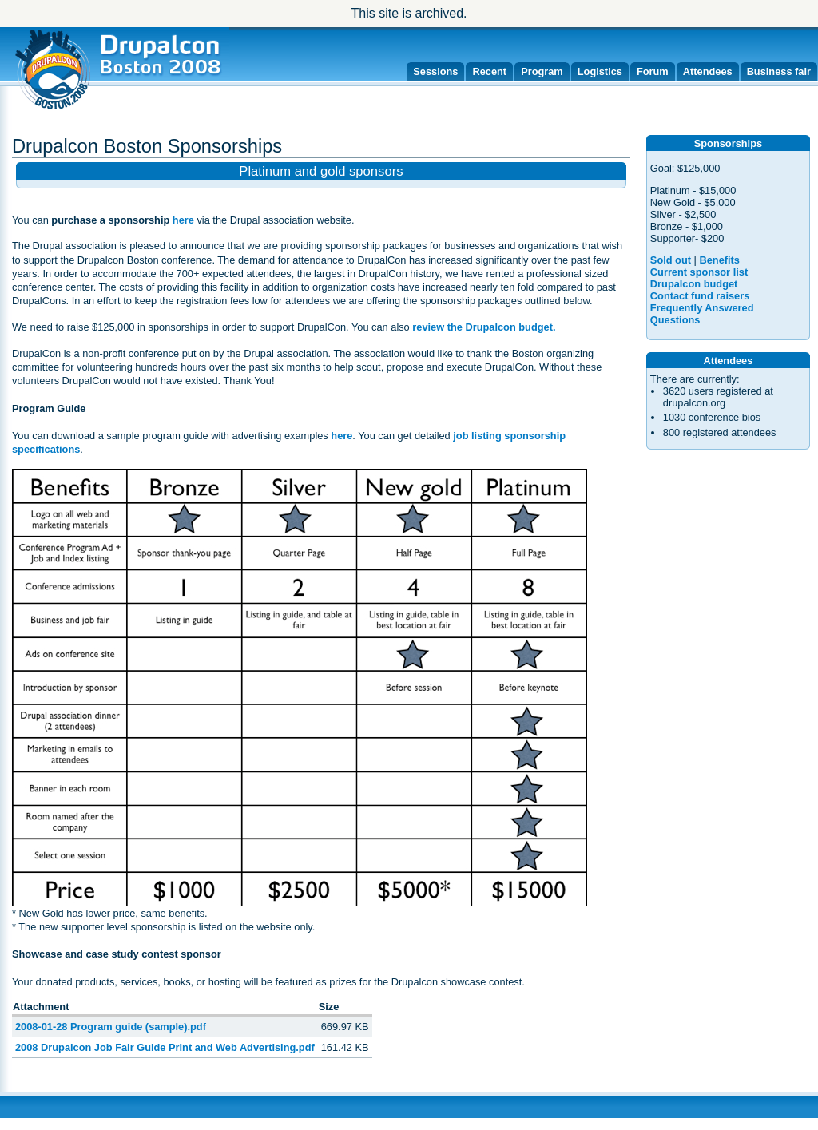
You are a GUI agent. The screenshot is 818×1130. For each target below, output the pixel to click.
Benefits (719, 260)
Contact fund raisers (699, 296)
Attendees (708, 71)
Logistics (600, 71)
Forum (653, 71)
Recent (489, 71)
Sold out (670, 260)
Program (542, 71)
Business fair (779, 71)
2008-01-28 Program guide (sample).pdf (110, 1027)
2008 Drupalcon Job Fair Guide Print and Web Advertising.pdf (165, 1047)
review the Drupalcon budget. (483, 327)
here (183, 220)
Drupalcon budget (693, 284)
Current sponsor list (699, 272)
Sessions (435, 71)
